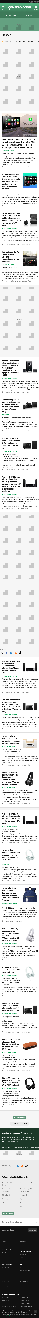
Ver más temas (8, 1213)
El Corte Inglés (20, 42)
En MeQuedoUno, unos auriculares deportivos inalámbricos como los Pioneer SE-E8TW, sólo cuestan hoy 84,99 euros (11, 219)
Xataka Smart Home (7, 1250)
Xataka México (6, 1297)
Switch (22, 1203)
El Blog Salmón (24, 1281)
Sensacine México (25, 1300)
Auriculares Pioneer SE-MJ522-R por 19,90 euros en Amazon (11, 969)
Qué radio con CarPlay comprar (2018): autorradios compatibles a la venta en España (11, 257)
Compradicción (19, 7)
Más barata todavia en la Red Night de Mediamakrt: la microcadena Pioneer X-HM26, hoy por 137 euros (11, 667)
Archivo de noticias (21, 1123)
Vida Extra (23, 1244)
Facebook (6, 652)
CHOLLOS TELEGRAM (9, 15)
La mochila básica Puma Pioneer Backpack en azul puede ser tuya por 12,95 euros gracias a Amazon (10, 894)
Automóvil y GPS (8, 151)
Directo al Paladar (7, 1267)
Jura (3, 1207)
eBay (3, 1203)
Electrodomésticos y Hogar (20, 1147)
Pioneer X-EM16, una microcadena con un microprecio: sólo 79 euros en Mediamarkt (11, 1007)
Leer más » (10, 165)
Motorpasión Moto (25, 1270)
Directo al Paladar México (9, 1306)
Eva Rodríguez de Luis (13, 281)
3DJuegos (23, 1241)
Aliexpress (31, 42)
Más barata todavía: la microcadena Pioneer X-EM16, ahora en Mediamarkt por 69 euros (11, 443)
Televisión (5, 415)
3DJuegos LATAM (25, 1297)
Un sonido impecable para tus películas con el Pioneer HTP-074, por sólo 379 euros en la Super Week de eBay (11, 405)
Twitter (1, 652)
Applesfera (5, 1247)
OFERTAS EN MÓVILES (26, 15)
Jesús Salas (9, 921)
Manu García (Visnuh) (13, 167)
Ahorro (22, 1207)
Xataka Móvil (5, 1244)
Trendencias (5, 1281)
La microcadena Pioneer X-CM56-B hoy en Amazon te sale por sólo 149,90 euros (11, 739)
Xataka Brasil (5, 1300)
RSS (15, 652)
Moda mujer (24, 1195)
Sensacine (23, 1254)
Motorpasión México (26, 1306)
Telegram (11, 652)
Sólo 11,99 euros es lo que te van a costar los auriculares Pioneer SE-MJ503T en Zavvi (11, 1081)
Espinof (22, 1257)
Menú (3, 9)
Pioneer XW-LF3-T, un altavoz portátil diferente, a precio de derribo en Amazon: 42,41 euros (11, 1044)
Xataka (4, 1241)
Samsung (5, 1199)
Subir (31, 1230)
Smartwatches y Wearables (8, 863)
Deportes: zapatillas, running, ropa (9, 904)
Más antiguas (19, 1117)
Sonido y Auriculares (9, 228)
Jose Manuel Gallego (13, 206)
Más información (10, 1316)
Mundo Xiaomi (6, 1252)
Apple (22, 1199)
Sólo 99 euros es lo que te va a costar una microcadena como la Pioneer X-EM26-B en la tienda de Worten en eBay (11, 706)
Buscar (36, 1222)
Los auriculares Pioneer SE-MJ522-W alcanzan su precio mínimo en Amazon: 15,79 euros (11, 855)
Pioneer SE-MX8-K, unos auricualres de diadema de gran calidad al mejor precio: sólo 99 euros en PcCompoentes (10, 778)
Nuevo (36, 9)
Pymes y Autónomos (25, 1284)
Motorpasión (23, 1267)
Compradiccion (6, 1287)
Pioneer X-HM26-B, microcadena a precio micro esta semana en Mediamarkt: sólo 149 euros (11, 818)
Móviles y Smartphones (27, 1183)
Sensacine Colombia (25, 1303)
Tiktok (20, 652)
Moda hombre (6, 1195)
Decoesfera (5, 1284)
